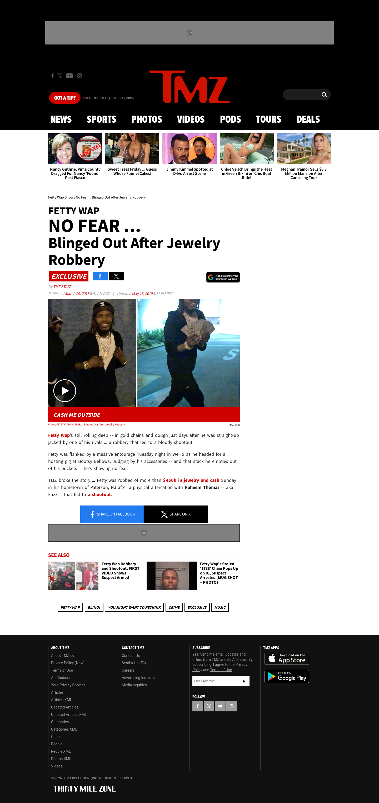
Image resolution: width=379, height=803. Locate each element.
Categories (60, 722)
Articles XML (61, 700)
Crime (173, 607)
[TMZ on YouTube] (220, 706)
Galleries (58, 737)
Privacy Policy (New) (67, 663)
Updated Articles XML (69, 714)
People (56, 744)
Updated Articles (64, 707)
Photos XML (61, 759)
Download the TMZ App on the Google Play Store (287, 676)
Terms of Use (62, 670)
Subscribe (244, 681)
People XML (61, 751)
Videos (191, 119)
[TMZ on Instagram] (79, 75)
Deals (308, 119)
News (61, 119)
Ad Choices (60, 678)
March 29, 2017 (77, 293)
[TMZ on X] (60, 75)
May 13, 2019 (142, 293)
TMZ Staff (62, 286)
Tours (268, 119)
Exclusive (196, 607)
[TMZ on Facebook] (52, 75)
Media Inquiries (134, 685)
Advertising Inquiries (138, 678)
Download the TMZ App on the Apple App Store (287, 658)
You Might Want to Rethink (134, 607)
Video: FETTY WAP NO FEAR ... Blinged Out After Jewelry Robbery (86, 424)
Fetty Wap (70, 607)
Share (112, 514)
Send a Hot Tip (134, 663)
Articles (57, 692)
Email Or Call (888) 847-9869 (108, 98)
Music (220, 607)
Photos (146, 119)
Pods (230, 119)
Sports (101, 119)
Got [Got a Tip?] (65, 98)
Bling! (94, 607)
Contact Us (131, 655)
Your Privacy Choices (68, 685)
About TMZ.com (64, 655)
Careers (128, 670)
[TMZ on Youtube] (69, 75)
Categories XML (64, 729)
